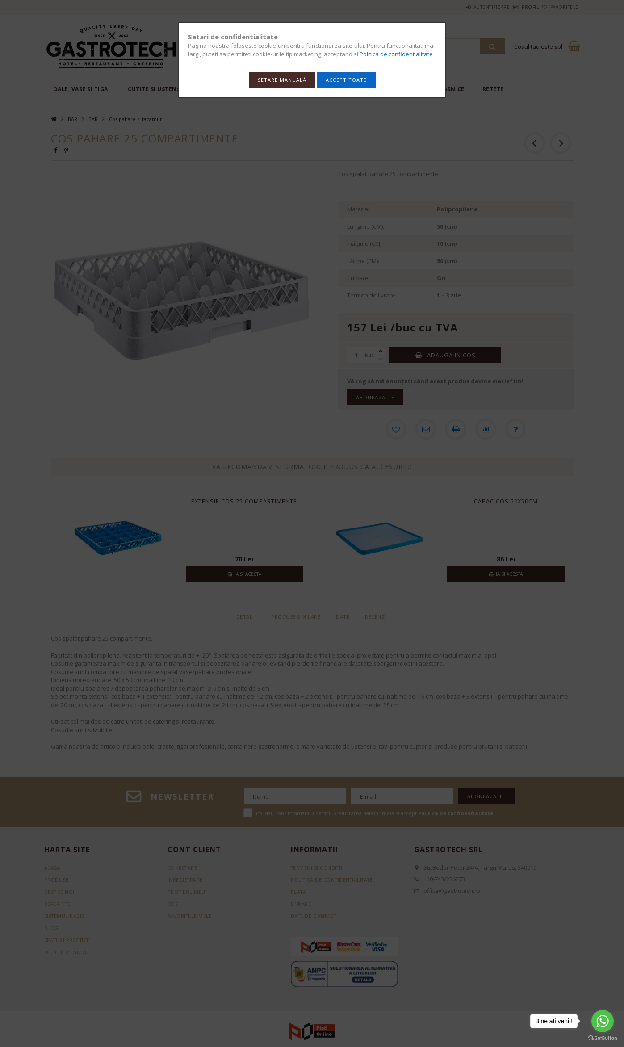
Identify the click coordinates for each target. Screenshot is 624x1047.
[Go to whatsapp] (602, 1021)
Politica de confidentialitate (396, 54)
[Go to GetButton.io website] (602, 1038)
